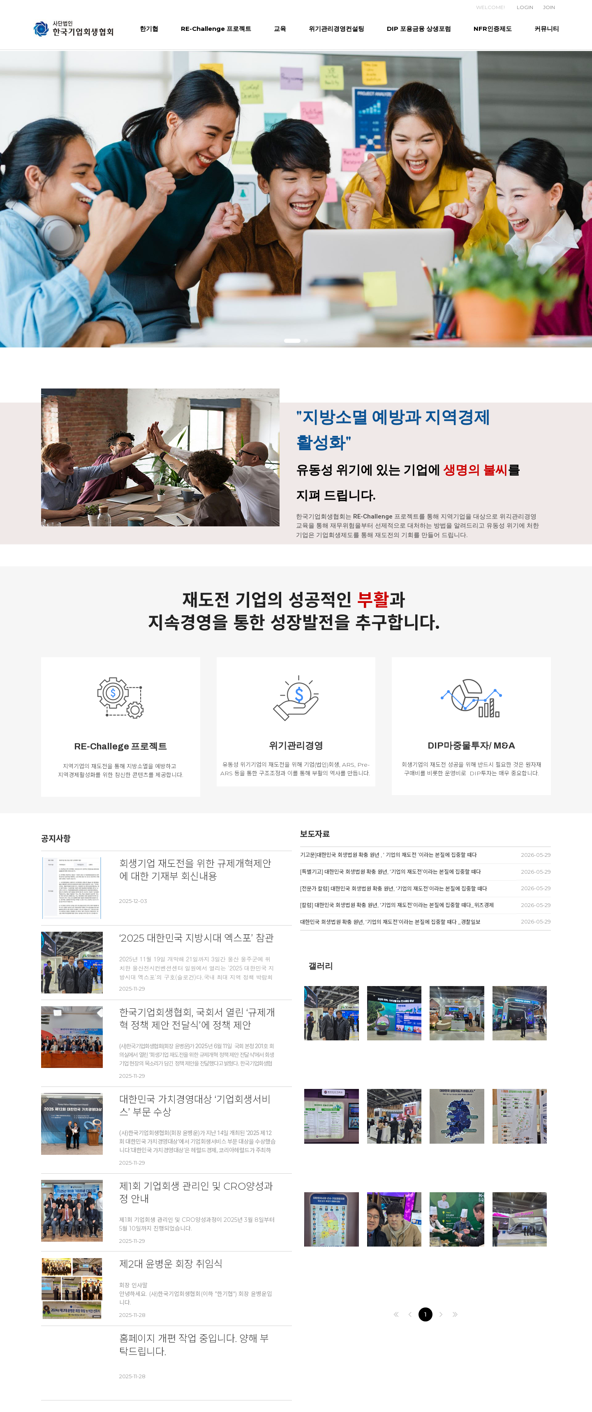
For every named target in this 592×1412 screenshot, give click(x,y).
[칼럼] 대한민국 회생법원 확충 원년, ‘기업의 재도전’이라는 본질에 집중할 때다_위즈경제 (397, 905)
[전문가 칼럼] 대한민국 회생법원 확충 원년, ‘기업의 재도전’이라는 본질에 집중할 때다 (393, 888)
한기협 (149, 29)
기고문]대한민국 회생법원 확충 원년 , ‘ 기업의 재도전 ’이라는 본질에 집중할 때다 (388, 854)
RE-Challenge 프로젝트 (216, 29)
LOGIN (525, 7)
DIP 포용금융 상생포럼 (419, 29)
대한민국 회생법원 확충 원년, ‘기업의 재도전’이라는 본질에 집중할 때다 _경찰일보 (390, 922)
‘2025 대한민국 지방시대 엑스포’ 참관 (196, 938)
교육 (280, 29)
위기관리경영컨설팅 (336, 29)
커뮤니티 (546, 29)
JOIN (549, 7)
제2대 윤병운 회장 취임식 (171, 1264)
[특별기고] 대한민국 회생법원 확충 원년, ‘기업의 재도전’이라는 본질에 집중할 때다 (390, 871)
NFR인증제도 (493, 29)
